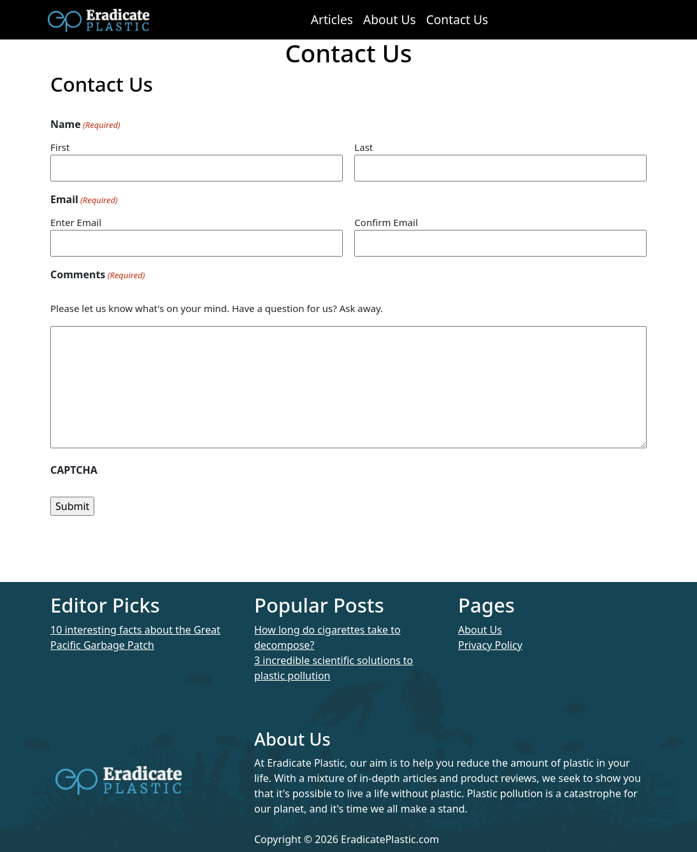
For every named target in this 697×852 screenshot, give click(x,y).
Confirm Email (386, 222)
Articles (332, 19)
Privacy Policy (490, 645)
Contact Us (457, 19)
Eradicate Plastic (99, 19)
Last (363, 147)
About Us (389, 19)
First (59, 147)
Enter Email (75, 222)
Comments (97, 274)
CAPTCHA (73, 470)
